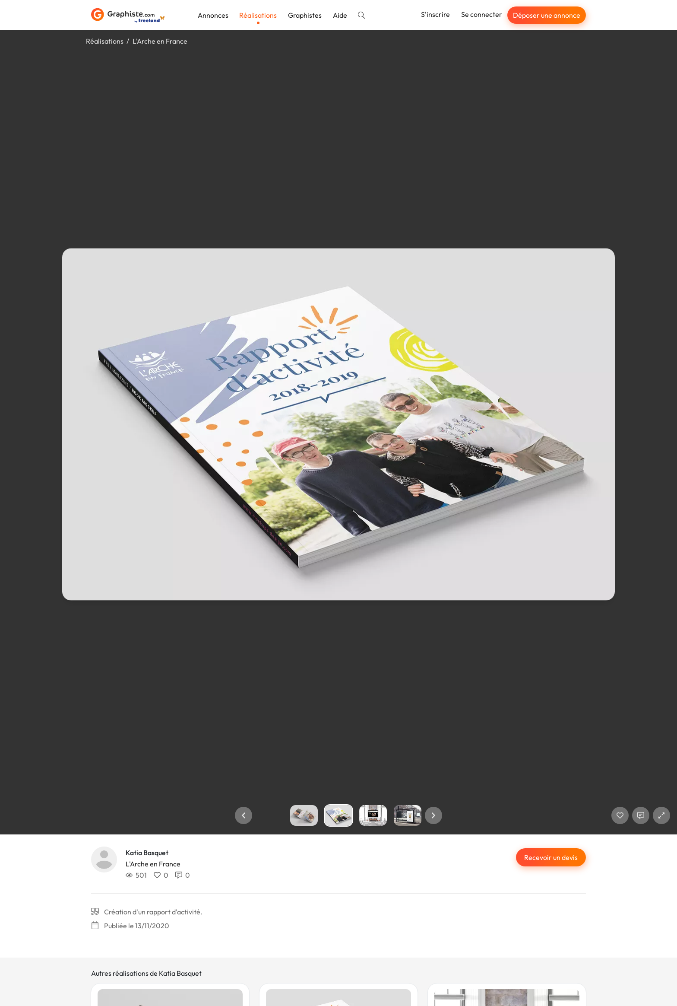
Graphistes (305, 15)
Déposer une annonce (546, 15)
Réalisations (258, 15)
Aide (340, 15)
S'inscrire (435, 14)
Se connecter (481, 14)
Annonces (213, 15)
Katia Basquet (147, 852)
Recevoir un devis (551, 857)
